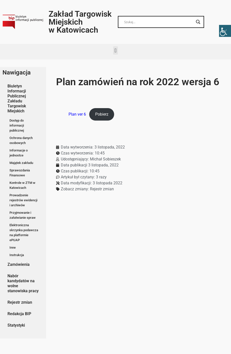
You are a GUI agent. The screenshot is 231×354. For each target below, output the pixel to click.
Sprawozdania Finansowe (19, 172)
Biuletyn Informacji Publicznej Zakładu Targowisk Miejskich (16, 98)
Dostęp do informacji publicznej (16, 125)
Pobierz (101, 114)
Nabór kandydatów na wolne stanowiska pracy (23, 283)
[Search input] (158, 21)
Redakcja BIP (19, 313)
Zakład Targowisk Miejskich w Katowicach (80, 22)
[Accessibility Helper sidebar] (225, 31)
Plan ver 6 (77, 114)
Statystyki (16, 325)
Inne (12, 247)
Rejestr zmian (19, 302)
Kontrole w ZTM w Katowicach (22, 185)
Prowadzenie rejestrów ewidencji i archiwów (23, 200)
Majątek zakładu (21, 163)
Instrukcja (16, 255)
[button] (115, 50)
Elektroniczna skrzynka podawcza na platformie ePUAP (23, 232)
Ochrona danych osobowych (21, 140)
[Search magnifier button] (198, 21)
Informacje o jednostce (18, 152)
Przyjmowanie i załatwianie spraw (22, 215)
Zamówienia (18, 264)
